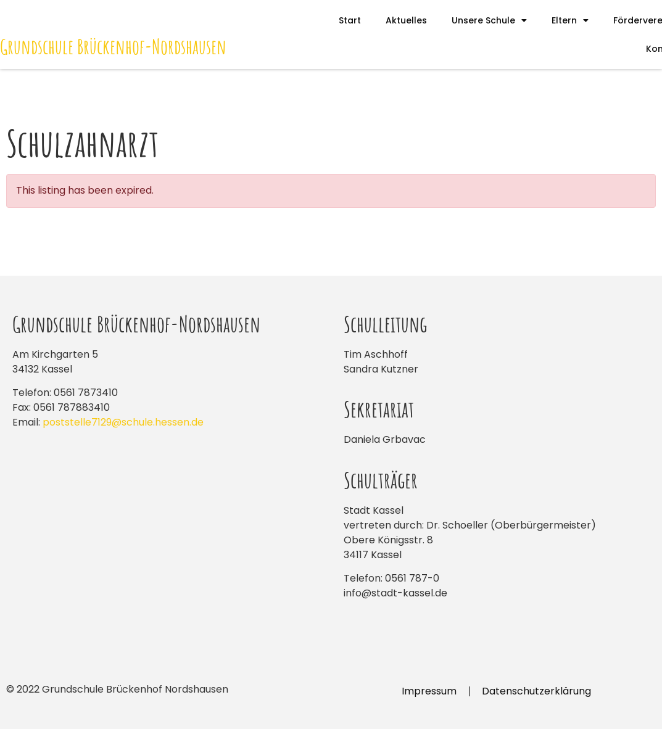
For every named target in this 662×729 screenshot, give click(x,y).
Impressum (429, 691)
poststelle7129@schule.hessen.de (123, 422)
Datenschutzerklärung (536, 691)
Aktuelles (406, 20)
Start (350, 20)
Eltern (570, 20)
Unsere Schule (489, 20)
